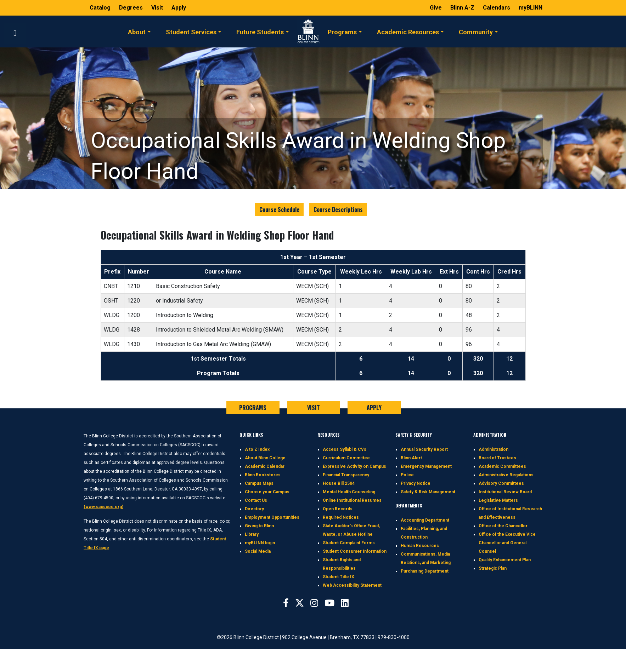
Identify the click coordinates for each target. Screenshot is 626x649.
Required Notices (341, 517)
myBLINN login (260, 542)
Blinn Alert (411, 457)
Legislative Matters (498, 500)
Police (407, 474)
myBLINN (530, 7)
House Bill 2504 (339, 483)
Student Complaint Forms (349, 542)
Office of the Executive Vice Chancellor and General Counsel (507, 543)
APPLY (374, 407)
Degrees (131, 7)
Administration (493, 449)
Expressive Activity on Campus (354, 466)
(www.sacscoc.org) (103, 506)
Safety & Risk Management (428, 491)
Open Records (338, 508)
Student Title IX (338, 576)
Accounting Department (425, 520)
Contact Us (256, 500)
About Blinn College (265, 457)
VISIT (313, 407)
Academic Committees (502, 466)
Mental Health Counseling (349, 491)
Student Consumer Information (355, 551)
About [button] (137, 31)
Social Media (258, 551)
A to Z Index (257, 449)
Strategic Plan (493, 568)
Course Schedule (279, 209)
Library (252, 534)
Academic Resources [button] (408, 31)
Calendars (497, 7)
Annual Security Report (424, 449)
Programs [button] (342, 31)
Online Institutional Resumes (352, 500)
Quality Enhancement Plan (505, 559)
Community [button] (476, 31)
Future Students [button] (260, 31)
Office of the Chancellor (503, 525)
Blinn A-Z (463, 7)
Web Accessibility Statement (352, 585)
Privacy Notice (415, 483)
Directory (254, 508)
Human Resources (420, 545)
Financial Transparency (346, 474)
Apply (178, 7)
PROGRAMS (252, 407)
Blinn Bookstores (263, 474)
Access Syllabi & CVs (344, 449)
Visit (157, 7)
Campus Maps (259, 483)
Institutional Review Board (505, 491)
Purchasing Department (425, 571)
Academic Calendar (264, 466)
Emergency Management (426, 466)
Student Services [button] (191, 31)
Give (436, 7)
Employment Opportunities (272, 517)
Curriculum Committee (346, 457)
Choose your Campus (267, 491)
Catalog (101, 7)
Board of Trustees (497, 457)
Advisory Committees (501, 483)
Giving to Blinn (259, 525)
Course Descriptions (338, 209)
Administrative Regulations (506, 474)
